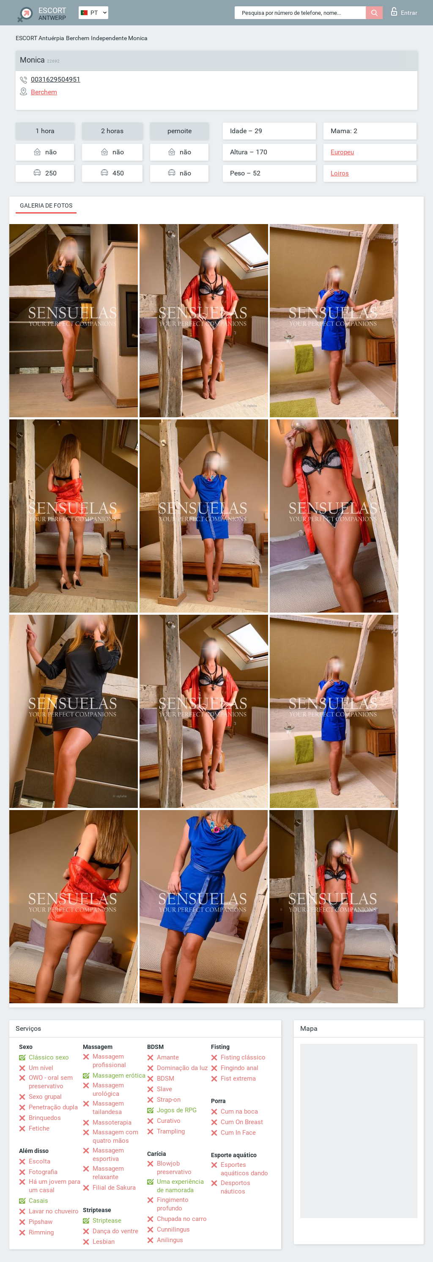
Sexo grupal (45, 1096)
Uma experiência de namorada (180, 1186)
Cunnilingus (173, 1229)
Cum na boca (239, 1111)
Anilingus (170, 1240)
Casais (38, 1201)
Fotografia (43, 1172)
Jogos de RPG (177, 1110)
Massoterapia (112, 1122)
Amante (168, 1057)
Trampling (171, 1131)
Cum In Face (238, 1132)
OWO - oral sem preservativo (51, 1082)
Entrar (404, 11)
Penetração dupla (53, 1107)
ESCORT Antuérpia (40, 38)
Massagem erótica (119, 1075)
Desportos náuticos (235, 1187)
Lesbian (104, 1242)
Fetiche (39, 1128)
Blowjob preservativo (174, 1168)
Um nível (41, 1068)
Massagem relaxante (108, 1173)
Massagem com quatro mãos (115, 1136)
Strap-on (169, 1099)
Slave (164, 1089)
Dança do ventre (115, 1231)
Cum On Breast (242, 1122)
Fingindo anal (239, 1068)
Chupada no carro (182, 1219)
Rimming (41, 1232)
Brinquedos (45, 1118)
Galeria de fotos (46, 205)
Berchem (77, 38)
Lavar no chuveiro (54, 1211)
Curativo (169, 1121)
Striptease (107, 1220)
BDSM (165, 1078)
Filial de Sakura (114, 1187)
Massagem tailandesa (108, 1108)
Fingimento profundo (173, 1204)
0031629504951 (55, 79)
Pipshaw (40, 1222)
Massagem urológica (108, 1089)
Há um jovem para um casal (54, 1186)
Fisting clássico (243, 1057)
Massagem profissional (109, 1061)
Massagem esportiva (108, 1155)
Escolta (39, 1161)
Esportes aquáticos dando (244, 1169)
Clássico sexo (49, 1057)
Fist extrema (238, 1078)
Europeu (342, 152)
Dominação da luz (182, 1068)
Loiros (340, 173)
